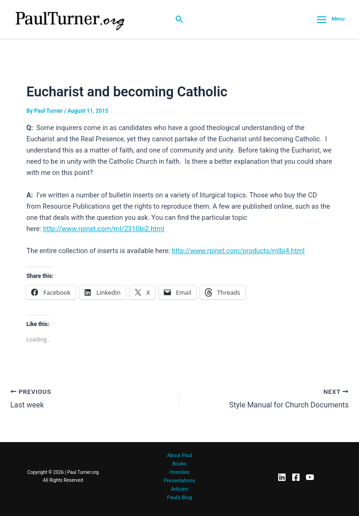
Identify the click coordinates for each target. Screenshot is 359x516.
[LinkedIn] (282, 477)
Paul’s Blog (179, 497)
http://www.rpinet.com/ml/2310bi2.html (103, 229)
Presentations (179, 481)
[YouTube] (310, 477)
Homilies (179, 472)
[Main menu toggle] (330, 19)
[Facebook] (296, 477)
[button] (179, 19)
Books (179, 464)
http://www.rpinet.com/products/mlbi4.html (238, 251)
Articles (179, 489)
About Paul (179, 455)
